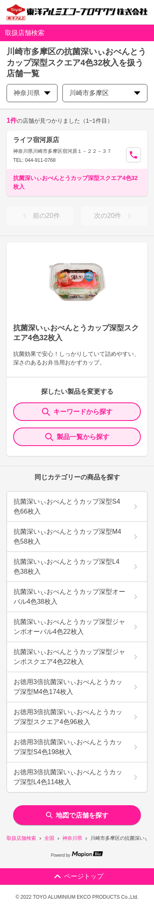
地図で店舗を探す (77, 815)
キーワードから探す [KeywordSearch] (77, 412)
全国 (49, 838)
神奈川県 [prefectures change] (32, 92)
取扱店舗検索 (21, 838)
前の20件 (40, 216)
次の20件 (114, 216)
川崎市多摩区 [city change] (104, 92)
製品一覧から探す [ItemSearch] (77, 437)
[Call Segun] (133, 154)
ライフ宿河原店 (36, 139)
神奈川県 (72, 838)
